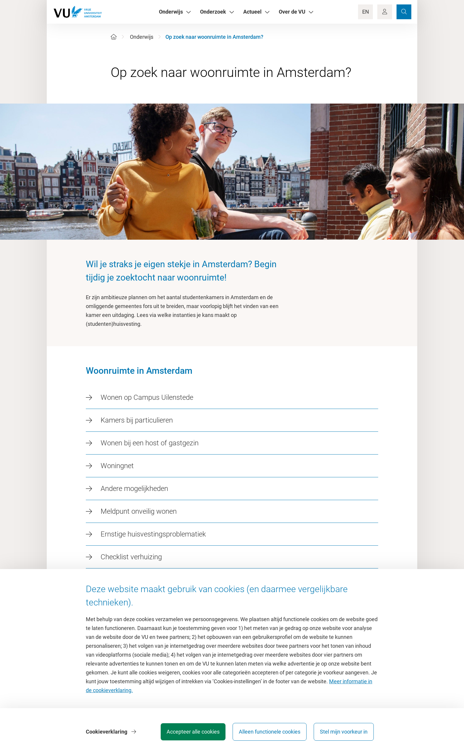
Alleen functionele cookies (269, 732)
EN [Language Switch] (365, 12)
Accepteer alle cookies (193, 732)
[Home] (114, 37)
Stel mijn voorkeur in (344, 732)
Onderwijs (141, 37)
